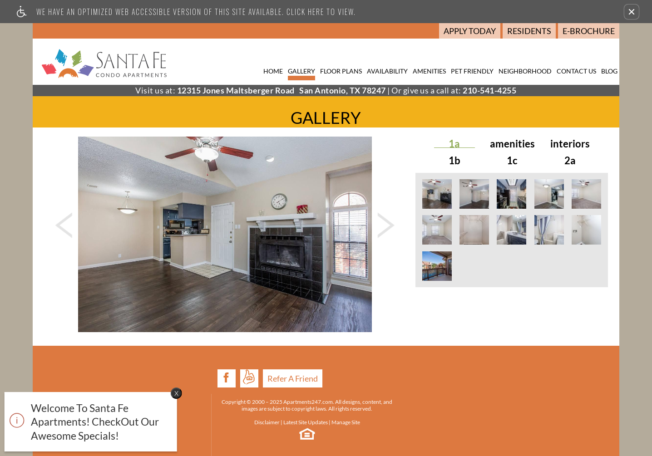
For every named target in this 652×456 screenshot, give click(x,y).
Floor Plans (341, 71)
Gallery (301, 71)
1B (454, 160)
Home (273, 71)
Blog (609, 71)
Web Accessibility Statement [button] (302, 438)
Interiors (570, 143)
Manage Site (279, 401)
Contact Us (576, 71)
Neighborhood (525, 71)
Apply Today (470, 31)
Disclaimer (200, 401)
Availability (387, 71)
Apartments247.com (257, 374)
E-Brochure (589, 31)
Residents (529, 31)
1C (512, 160)
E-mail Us (564, 418)
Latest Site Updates (239, 401)
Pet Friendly (472, 71)
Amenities (429, 71)
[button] (631, 12)
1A (454, 143)
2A (570, 160)
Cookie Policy (367, 438)
